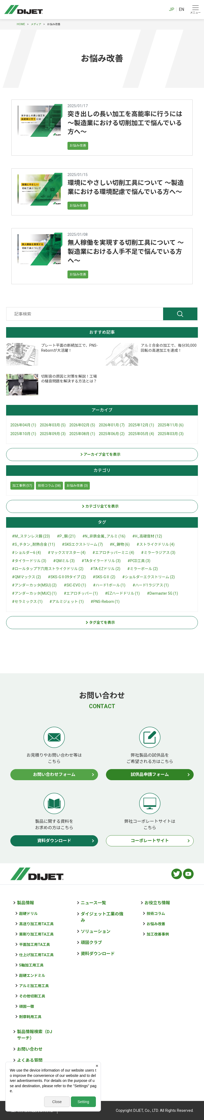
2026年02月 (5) (82, 425)
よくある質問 (29, 1060)
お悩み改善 (78, 145)
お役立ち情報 (157, 902)
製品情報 (25, 902)
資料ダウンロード (54, 840)
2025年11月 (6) (171, 425)
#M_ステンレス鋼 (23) (31, 536)
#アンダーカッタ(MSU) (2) (34, 585)
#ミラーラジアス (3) (158, 552)
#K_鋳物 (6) (120, 544)
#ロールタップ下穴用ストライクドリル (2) (47, 569)
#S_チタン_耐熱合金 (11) (33, 544)
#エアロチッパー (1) (81, 593)
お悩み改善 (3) (77, 485)
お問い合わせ (29, 1049)
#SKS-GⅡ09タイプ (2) (67, 577)
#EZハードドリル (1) (122, 593)
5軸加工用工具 (31, 965)
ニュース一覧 (93, 902)
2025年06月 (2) (112, 434)
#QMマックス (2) (26, 577)
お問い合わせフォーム (54, 774)
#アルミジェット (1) (66, 601)
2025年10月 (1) (23, 434)
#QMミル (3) (64, 561)
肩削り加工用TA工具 (36, 934)
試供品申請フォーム (150, 774)
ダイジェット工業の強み (102, 917)
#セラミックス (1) (27, 601)
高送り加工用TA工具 (36, 924)
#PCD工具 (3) (139, 561)
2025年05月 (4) (141, 434)
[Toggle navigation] (195, 9)
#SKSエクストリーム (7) (82, 544)
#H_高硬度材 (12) (147, 536)
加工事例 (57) (22, 485)
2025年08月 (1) (82, 434)
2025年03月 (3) (171, 434)
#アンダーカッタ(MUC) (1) (34, 593)
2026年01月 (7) (112, 425)
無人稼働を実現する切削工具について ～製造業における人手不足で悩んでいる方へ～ (125, 251)
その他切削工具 (32, 996)
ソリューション (95, 931)
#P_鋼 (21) (66, 536)
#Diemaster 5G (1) (162, 593)
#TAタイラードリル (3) (101, 561)
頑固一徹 (26, 1006)
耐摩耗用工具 (30, 1017)
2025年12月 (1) (141, 425)
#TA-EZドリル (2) (105, 569)
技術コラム (156, 913)
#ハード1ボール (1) (109, 585)
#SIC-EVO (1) (75, 585)
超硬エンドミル (32, 975)
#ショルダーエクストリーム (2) (148, 577)
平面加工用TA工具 (34, 944)
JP (171, 9)
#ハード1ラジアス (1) (151, 585)
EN (181, 9)
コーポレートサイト (150, 840)
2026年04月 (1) (23, 425)
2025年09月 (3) (53, 434)
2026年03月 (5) (53, 425)
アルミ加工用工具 (34, 986)
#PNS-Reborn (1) (105, 601)
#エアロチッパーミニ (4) (113, 552)
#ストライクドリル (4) (156, 544)
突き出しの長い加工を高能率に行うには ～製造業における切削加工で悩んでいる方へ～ (124, 123)
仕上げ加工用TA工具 (36, 955)
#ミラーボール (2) (142, 569)
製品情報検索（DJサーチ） (34, 1035)
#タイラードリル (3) (29, 561)
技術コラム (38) (49, 485)
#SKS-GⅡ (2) (104, 577)
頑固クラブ (91, 942)
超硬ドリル (28, 913)
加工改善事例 (158, 934)
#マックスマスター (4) (67, 552)
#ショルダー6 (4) (26, 552)
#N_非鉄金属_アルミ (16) (103, 536)
